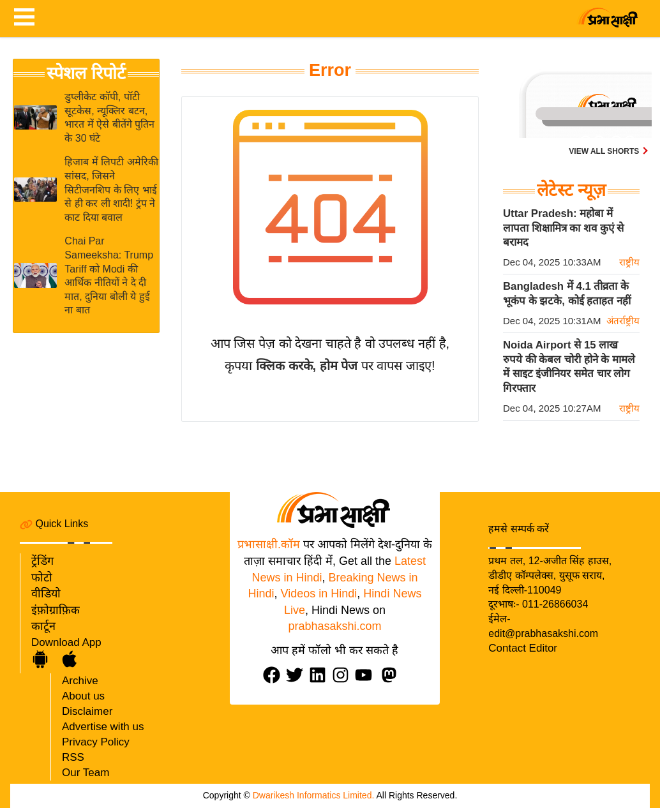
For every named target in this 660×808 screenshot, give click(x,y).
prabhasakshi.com (334, 626)
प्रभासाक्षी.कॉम (268, 544)
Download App (66, 642)
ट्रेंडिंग (42, 561)
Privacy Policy (96, 742)
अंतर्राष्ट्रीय (623, 320)
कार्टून (43, 626)
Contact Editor (522, 648)
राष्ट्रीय (629, 262)
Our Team (85, 773)
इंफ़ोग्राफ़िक (55, 610)
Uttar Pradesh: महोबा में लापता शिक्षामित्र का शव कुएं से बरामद (563, 227)
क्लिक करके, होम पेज (306, 366)
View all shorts (605, 151)
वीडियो (46, 593)
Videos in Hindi (319, 593)
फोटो (41, 577)
